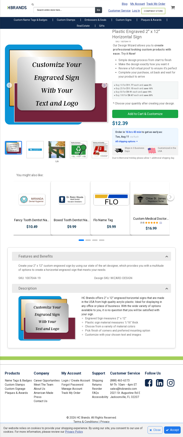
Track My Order (155, 4)
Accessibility (100, 397)
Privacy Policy (74, 431)
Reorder (97, 388)
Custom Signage (15, 388)
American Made (43, 393)
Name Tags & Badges (18, 380)
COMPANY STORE (153, 11)
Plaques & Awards (16, 393)
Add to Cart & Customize (145, 114)
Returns (97, 384)
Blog (124, 4)
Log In (136, 10)
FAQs (95, 393)
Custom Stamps (15, 384)
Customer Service (119, 10)
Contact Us (40, 401)
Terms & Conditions (85, 421)
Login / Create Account (75, 380)
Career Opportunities (47, 380)
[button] (81, 240)
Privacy (105, 421)
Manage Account (71, 388)
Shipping (97, 380)
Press (37, 397)
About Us (39, 388)
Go (98, 10)
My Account (137, 4)
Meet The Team (43, 384)
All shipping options (126, 141)
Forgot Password (72, 384)
